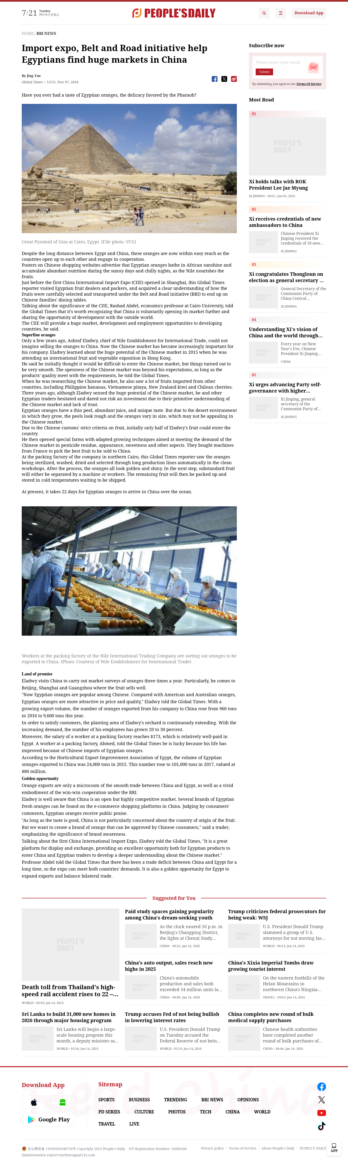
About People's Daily (278, 1148)
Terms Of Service (308, 84)
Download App (309, 13)
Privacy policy (212, 1148)
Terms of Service (242, 1148)
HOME (28, 33)
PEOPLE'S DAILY (313, 1148)
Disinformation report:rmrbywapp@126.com (58, 1155)
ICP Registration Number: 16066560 (158, 1149)
